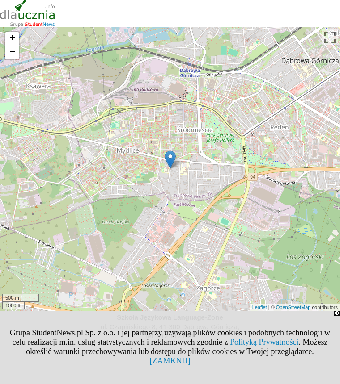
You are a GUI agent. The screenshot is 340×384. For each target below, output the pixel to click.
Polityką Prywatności (264, 342)
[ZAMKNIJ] (170, 360)
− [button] (12, 52)
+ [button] (12, 39)
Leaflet (259, 307)
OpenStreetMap (293, 307)
